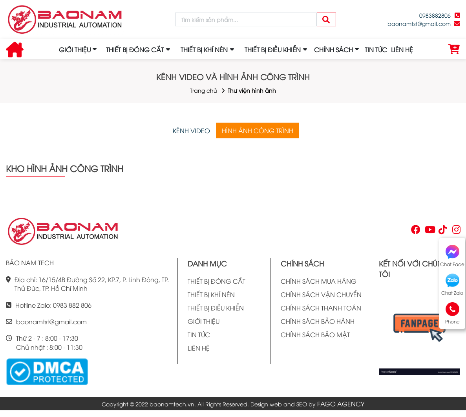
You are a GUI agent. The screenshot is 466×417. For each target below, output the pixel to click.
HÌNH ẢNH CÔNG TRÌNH (257, 130)
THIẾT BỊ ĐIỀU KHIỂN (216, 307)
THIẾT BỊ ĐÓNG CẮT (216, 281)
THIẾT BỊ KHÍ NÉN (211, 294)
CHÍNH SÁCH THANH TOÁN (321, 307)
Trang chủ (203, 90)
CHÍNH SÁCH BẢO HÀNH (318, 321)
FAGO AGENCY (340, 403)
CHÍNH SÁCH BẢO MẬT (315, 334)
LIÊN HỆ (402, 49)
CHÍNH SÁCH (333, 49)
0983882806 (435, 15)
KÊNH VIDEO (191, 130)
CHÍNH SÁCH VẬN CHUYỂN (321, 294)
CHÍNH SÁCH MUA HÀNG (318, 281)
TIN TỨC (376, 49)
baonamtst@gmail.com (419, 23)
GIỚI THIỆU (75, 49)
